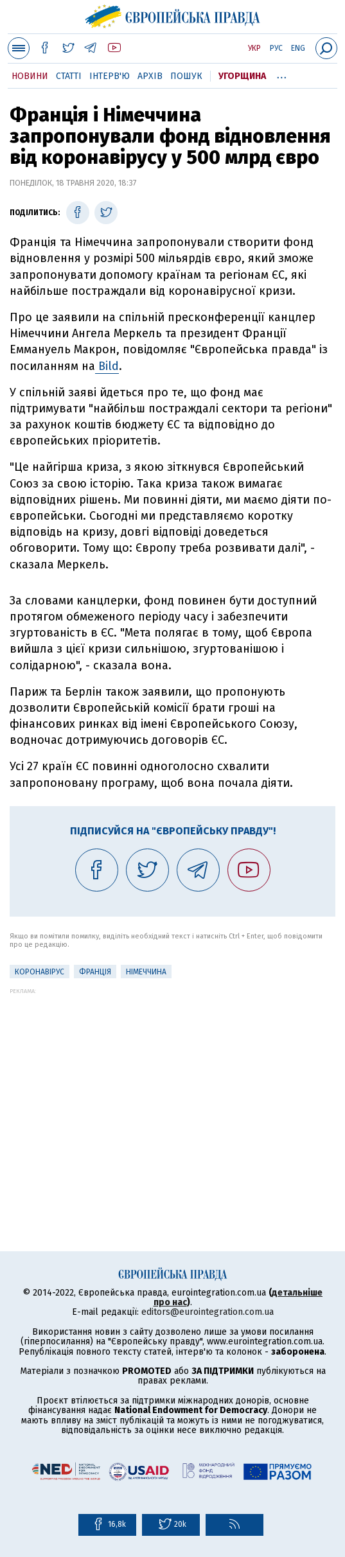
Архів (150, 76)
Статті (69, 76)
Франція (95, 971)
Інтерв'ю (109, 76)
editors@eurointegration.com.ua (207, 1311)
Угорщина (242, 76)
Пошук (186, 76)
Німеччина (146, 971)
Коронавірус (39, 971)
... (281, 74)
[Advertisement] (172, 1084)
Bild (107, 366)
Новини (30, 76)
